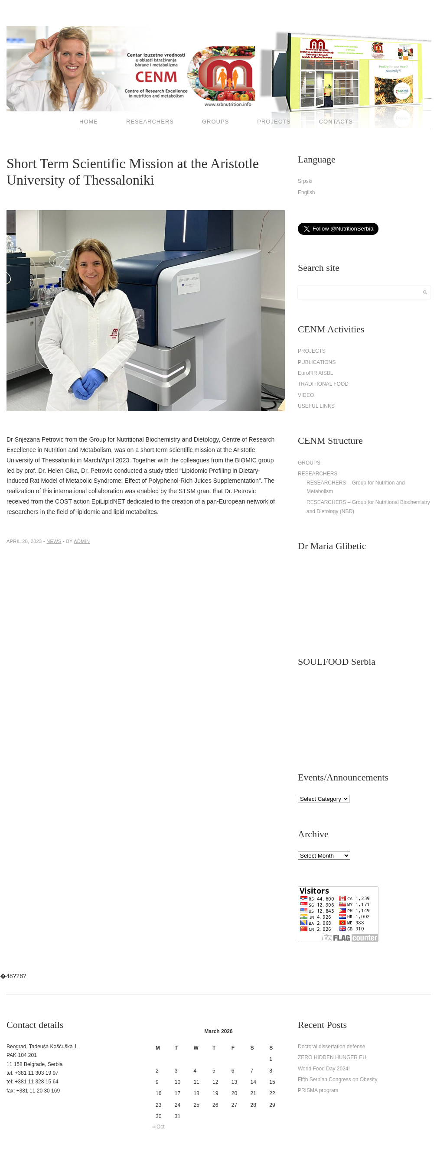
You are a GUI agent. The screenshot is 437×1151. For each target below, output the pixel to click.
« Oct (158, 1127)
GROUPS (215, 121)
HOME (88, 121)
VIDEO (306, 395)
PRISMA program (318, 1090)
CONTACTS (336, 121)
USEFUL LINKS (316, 406)
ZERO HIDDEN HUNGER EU (332, 1057)
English (306, 192)
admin (82, 541)
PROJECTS (273, 121)
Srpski (305, 181)
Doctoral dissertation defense (331, 1047)
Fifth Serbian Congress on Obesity (337, 1079)
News (53, 541)
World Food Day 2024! (324, 1069)
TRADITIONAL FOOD (323, 384)
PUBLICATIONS (317, 362)
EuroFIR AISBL (315, 373)
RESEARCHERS (150, 121)
